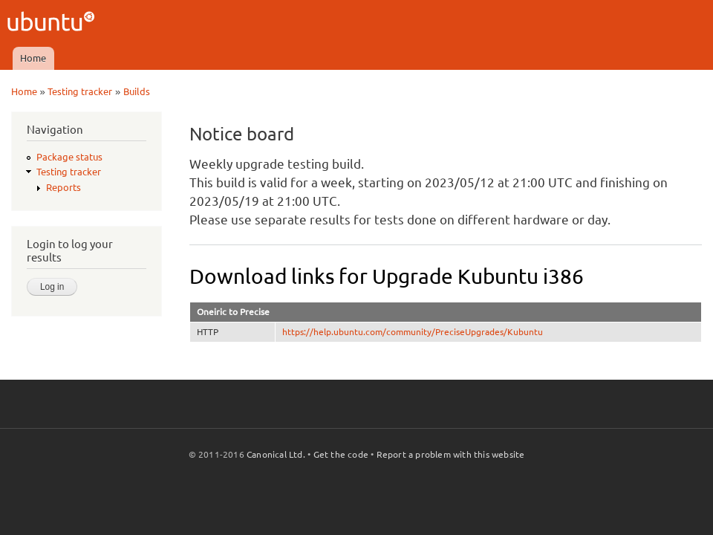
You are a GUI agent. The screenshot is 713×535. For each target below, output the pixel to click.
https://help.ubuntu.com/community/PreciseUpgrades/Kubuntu (412, 332)
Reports (63, 187)
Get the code (340, 454)
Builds (136, 91)
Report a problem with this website (451, 454)
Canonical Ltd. (276, 454)
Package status (69, 157)
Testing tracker (80, 91)
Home (33, 58)
